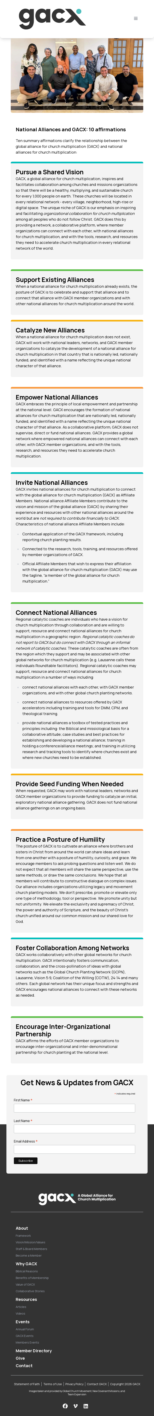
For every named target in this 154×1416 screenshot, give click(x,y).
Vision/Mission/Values (30, 1242)
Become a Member (29, 1255)
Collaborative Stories (30, 1291)
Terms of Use (52, 1384)
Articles (21, 1307)
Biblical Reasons (27, 1271)
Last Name (23, 1121)
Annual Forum (25, 1329)
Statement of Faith (27, 1384)
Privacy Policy (74, 1384)
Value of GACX (25, 1284)
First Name (23, 1100)
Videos (20, 1313)
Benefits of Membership (32, 1278)
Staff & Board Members (31, 1249)
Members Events (27, 1342)
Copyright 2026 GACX (125, 1384)
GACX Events (25, 1336)
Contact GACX (97, 1384)
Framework (23, 1236)
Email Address (26, 1141)
